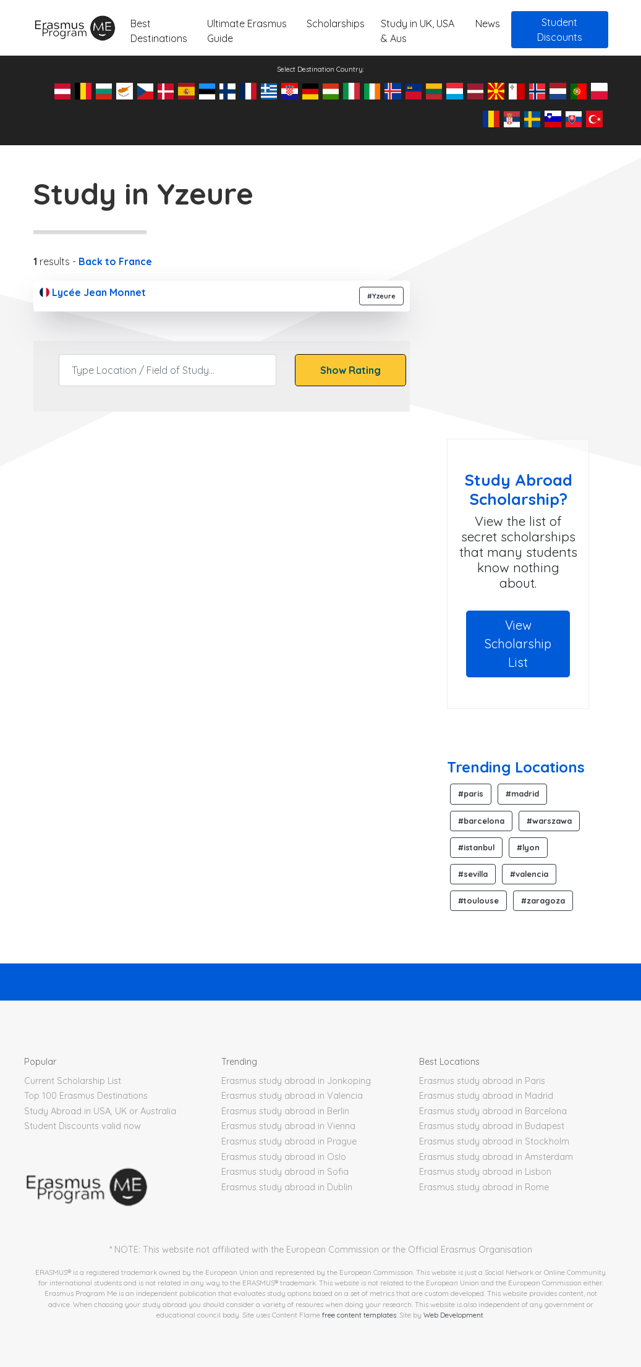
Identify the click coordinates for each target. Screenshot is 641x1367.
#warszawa (549, 821)
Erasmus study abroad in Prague (289, 1141)
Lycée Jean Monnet (93, 292)
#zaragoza (543, 900)
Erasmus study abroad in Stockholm (494, 1141)
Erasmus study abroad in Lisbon (485, 1171)
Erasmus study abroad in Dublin (286, 1187)
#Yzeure (381, 296)
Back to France (115, 261)
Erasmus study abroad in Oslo (283, 1156)
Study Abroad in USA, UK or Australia (100, 1111)
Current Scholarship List (72, 1080)
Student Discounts (559, 29)
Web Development (453, 1314)
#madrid (522, 793)
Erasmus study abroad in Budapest (491, 1126)
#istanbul (476, 847)
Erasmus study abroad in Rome (484, 1187)
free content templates (359, 1314)
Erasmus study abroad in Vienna (288, 1126)
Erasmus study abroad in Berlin (285, 1111)
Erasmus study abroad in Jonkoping (296, 1080)
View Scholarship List (518, 643)
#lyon (528, 847)
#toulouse (478, 900)
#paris (470, 793)
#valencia (529, 874)
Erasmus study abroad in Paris (482, 1080)
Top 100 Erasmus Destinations (86, 1095)
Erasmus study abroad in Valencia (292, 1095)
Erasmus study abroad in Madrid (486, 1095)
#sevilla (473, 874)
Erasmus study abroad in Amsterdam (496, 1156)
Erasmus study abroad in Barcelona (493, 1111)
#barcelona (481, 821)
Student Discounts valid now (82, 1126)
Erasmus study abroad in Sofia (285, 1171)
